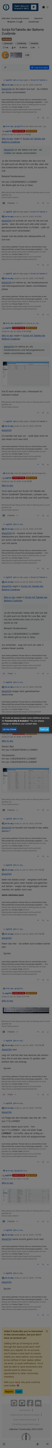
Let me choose (9, 729)
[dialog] (26, 724)
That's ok (44, 729)
